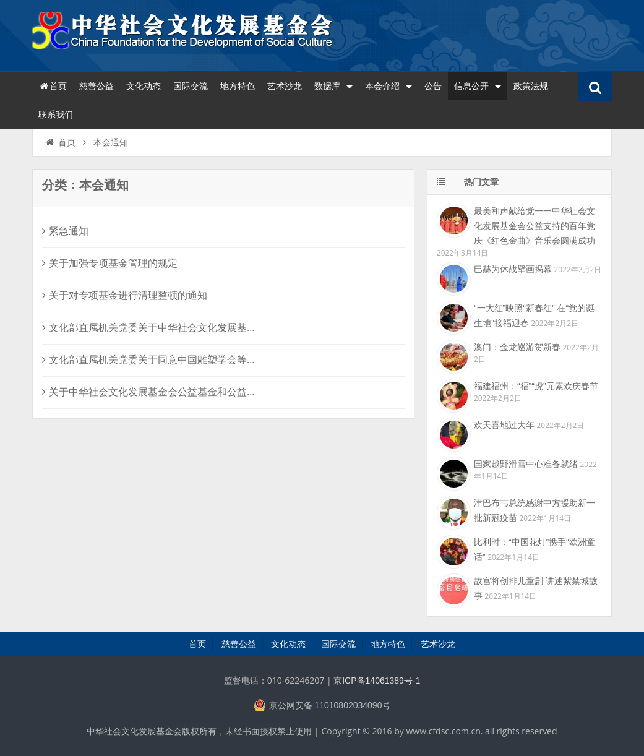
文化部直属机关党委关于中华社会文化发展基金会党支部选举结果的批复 (204, 327)
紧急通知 (65, 231)
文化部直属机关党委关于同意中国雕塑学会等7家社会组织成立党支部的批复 (211, 359)
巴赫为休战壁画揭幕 (513, 269)
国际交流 (190, 86)
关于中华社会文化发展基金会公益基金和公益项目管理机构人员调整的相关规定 (218, 392)
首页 (52, 86)
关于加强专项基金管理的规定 (110, 263)
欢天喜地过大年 (504, 425)
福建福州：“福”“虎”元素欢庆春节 (536, 386)
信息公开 (477, 86)
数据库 (333, 86)
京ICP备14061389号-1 (376, 680)
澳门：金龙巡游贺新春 (517, 347)
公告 (433, 86)
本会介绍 (388, 86)
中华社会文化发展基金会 (183, 34)
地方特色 (237, 86)
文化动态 (143, 86)
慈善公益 (96, 86)
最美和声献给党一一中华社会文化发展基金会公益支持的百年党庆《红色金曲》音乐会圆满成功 (534, 226)
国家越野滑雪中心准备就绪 (526, 464)
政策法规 (530, 86)
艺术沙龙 (284, 86)
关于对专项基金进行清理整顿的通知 (124, 295)
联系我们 (55, 114)
